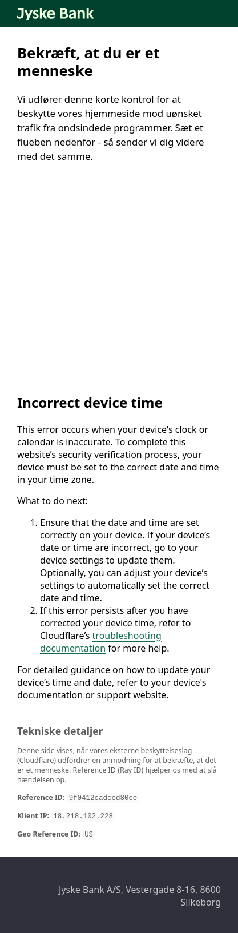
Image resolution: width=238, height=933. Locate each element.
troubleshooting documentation (101, 641)
